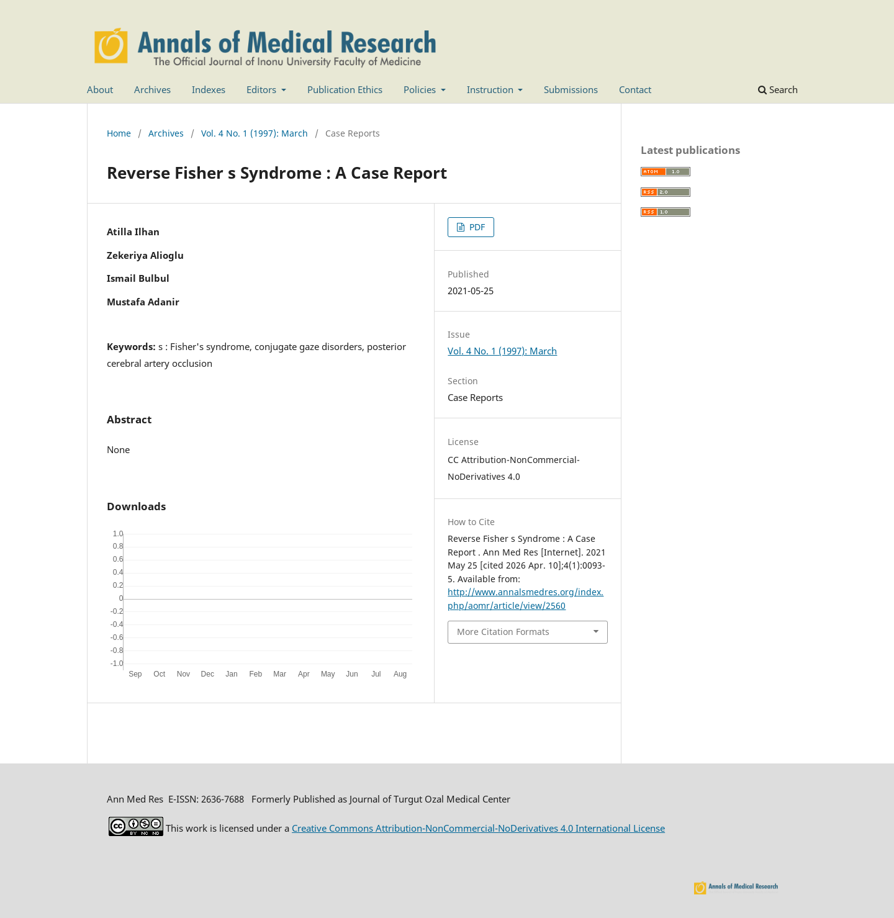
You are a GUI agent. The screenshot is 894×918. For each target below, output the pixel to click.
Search (778, 89)
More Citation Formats (503, 631)
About (100, 89)
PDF (476, 227)
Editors (262, 89)
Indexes (208, 89)
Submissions (571, 89)
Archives (152, 89)
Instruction (491, 89)
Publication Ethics (344, 89)
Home (119, 133)
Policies (421, 89)
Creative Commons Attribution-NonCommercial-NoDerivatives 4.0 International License (478, 828)
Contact (635, 89)
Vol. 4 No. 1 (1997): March (254, 133)
